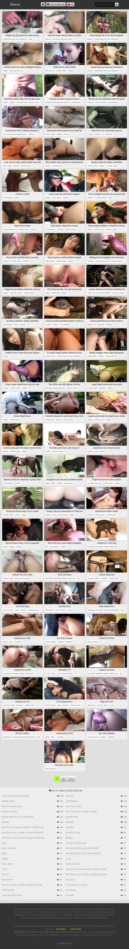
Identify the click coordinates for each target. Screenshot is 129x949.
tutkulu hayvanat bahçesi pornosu (23, 838)
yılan (69, 610)
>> (71, 778)
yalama (60, 229)
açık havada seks (12, 895)
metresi (102, 388)
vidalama (49, 610)
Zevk (16, 324)
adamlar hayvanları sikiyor (57, 102)
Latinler (70, 890)
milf (47, 547)
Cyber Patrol (75, 929)
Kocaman (68, 483)
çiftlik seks (72, 388)
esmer (65, 198)
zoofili (90, 134)
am (78, 578)
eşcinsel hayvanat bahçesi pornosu (103, 610)
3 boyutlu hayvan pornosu (99, 293)
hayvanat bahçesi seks (62, 39)
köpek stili (114, 578)
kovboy (104, 578)
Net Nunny (61, 929)
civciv (17, 515)
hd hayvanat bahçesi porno (82, 848)
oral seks (7, 166)
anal (11, 642)
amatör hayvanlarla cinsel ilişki (86, 869)
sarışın (90, 102)
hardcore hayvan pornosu (15, 39)
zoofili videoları (76, 843)
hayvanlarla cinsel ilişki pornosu (23, 832)
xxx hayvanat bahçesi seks (15, 134)
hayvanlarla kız (16, 71)
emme (5, 71)
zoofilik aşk (33, 610)
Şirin (5, 642)
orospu (66, 134)
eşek (47, 293)
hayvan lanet (112, 166)
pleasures (113, 102)
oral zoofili (100, 451)
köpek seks (61, 71)
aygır (5, 578)
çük (122, 610)
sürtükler (50, 71)
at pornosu (107, 134)
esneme (69, 895)
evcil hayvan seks (60, 515)
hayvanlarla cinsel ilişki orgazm (86, 874)
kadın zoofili (101, 102)
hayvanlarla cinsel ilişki (27, 102)
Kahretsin (76, 102)
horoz (48, 39)
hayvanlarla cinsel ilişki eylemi (22, 885)
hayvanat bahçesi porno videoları (102, 547)
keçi (11, 578)
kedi (30, 39)
